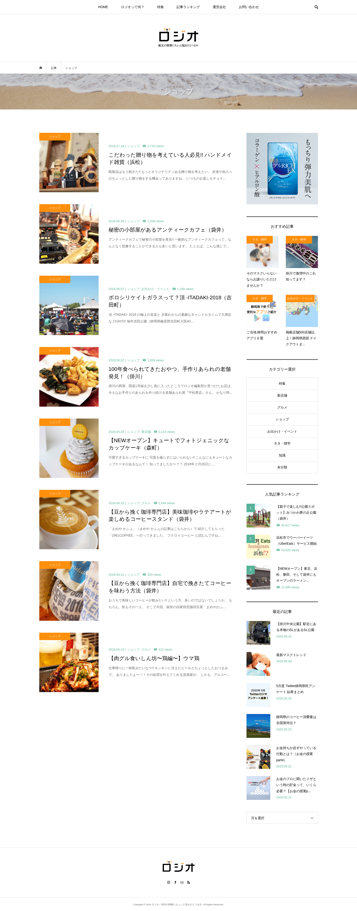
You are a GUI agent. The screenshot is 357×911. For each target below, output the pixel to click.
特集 (160, 7)
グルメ (282, 407)
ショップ (282, 419)
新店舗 (282, 395)
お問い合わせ (249, 7)
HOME (103, 7)
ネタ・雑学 (282, 443)
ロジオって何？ (132, 7)
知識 (282, 455)
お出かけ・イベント (282, 431)
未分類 (282, 467)
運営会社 (219, 7)
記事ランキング (188, 7)
